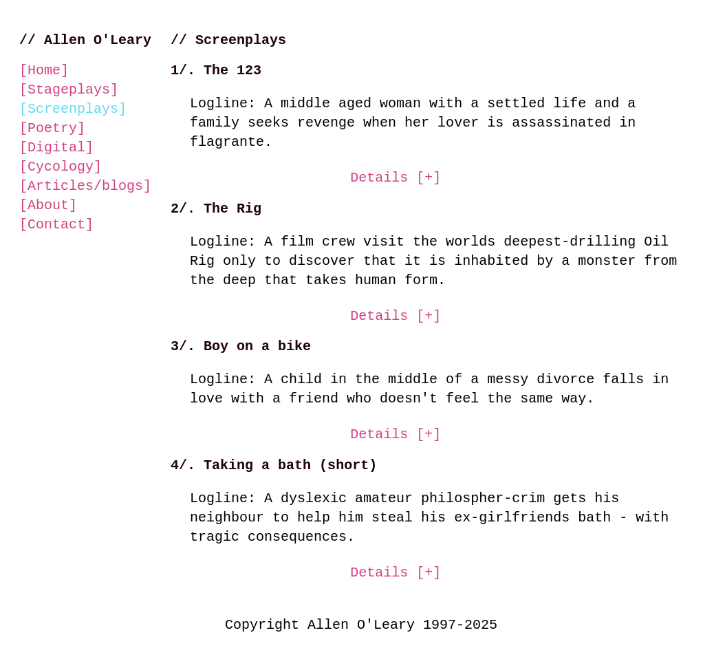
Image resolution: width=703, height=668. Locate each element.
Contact (56, 225)
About (48, 205)
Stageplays (69, 90)
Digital (56, 147)
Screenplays (73, 109)
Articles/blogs (85, 186)
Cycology (61, 167)
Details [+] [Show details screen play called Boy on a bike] (395, 434)
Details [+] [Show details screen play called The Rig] (395, 316)
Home (44, 70)
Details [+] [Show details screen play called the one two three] (395, 178)
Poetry (52, 128)
